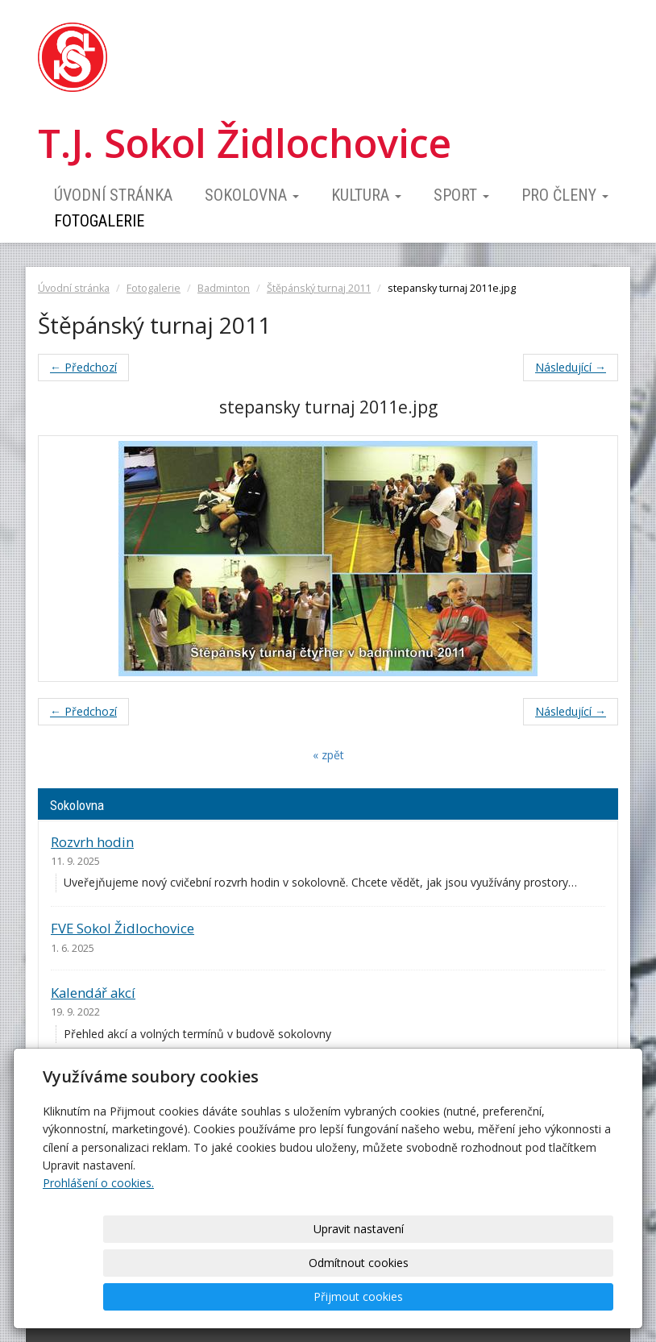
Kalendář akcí (93, 992)
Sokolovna (252, 195)
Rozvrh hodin (92, 842)
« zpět (328, 754)
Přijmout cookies (551, 1296)
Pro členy (564, 195)
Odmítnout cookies (419, 1296)
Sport (461, 195)
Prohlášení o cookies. (98, 1250)
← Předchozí (83, 367)
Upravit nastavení (286, 1296)
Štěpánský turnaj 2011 (319, 288)
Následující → (570, 367)
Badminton (223, 288)
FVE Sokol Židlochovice (122, 928)
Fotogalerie (99, 221)
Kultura (366, 195)
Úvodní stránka (113, 195)
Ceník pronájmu (101, 1079)
